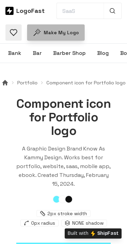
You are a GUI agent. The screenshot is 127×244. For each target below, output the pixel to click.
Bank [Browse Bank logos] (14, 53)
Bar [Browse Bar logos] (37, 53)
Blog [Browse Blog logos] (103, 53)
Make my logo (56, 32)
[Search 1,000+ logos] (113, 11)
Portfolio (27, 83)
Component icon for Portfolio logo (86, 83)
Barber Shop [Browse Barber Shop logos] (69, 53)
